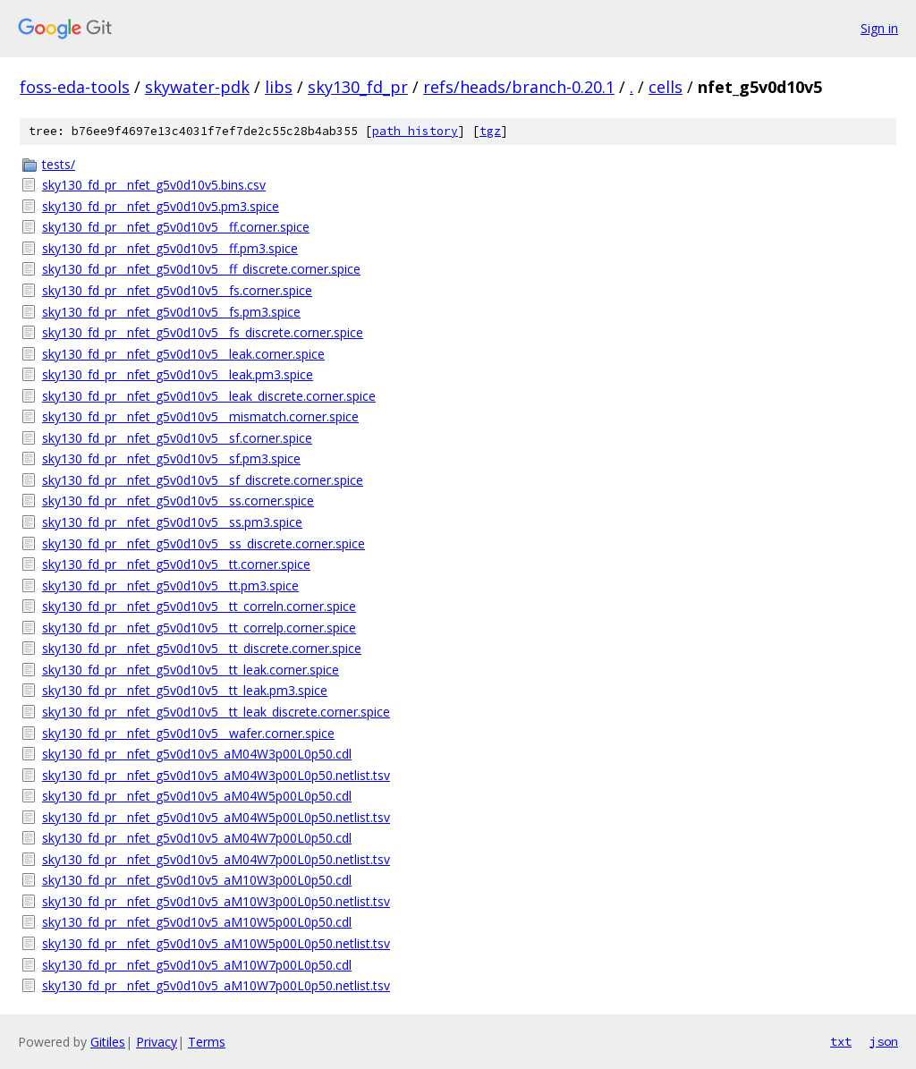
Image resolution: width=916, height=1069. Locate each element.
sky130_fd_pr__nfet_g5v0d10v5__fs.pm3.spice (171, 311)
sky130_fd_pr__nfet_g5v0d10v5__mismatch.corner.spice (200, 416)
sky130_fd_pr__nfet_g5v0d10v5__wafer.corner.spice (188, 733)
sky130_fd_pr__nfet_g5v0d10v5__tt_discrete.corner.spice (201, 648)
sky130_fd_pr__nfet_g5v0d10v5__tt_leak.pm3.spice (184, 690)
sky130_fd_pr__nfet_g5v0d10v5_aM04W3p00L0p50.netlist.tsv (216, 775)
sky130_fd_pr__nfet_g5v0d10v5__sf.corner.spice (177, 437)
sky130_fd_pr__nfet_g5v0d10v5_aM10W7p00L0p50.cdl (197, 964)
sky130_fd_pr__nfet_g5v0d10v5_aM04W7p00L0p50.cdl (197, 837)
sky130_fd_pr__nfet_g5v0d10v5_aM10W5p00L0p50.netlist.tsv (216, 943)
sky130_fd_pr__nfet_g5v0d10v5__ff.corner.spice (176, 226)
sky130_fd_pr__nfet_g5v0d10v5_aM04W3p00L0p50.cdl (197, 753)
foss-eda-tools (75, 87)
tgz (490, 131)
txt (841, 1041)
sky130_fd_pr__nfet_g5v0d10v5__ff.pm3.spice (170, 248)
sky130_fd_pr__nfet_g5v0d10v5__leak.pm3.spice (177, 374)
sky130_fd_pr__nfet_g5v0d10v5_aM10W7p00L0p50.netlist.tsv (216, 985)
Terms (206, 1041)
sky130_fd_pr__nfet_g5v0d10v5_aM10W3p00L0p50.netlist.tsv (216, 901)
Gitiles (107, 1041)
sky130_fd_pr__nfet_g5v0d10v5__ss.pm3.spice (172, 521)
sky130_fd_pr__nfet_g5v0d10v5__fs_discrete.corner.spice (202, 332)
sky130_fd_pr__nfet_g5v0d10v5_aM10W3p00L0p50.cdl (197, 879)
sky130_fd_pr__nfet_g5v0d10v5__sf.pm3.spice (171, 458)
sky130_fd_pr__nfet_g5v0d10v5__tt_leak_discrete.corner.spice (216, 711)
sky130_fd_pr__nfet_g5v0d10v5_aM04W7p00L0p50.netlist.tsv (216, 859)
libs (279, 87)
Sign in (879, 28)
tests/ (58, 164)
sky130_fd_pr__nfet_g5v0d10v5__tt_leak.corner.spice (190, 669)
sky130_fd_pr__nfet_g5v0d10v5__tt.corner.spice (176, 564)
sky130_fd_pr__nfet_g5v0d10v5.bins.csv (154, 184)
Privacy (156, 1041)
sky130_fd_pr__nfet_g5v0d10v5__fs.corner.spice (177, 290)
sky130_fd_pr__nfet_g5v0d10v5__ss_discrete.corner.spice (203, 543)
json (883, 1041)
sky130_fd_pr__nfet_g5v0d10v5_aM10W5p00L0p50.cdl (197, 921)
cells (666, 87)
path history (415, 131)
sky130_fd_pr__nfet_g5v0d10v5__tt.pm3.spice (170, 585)
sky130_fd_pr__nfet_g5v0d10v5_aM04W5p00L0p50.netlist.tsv (216, 817)
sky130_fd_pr (358, 87)
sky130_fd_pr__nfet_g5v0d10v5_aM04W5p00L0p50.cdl (197, 795)
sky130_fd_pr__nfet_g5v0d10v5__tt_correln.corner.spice (199, 606)
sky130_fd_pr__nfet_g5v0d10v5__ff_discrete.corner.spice (201, 268)
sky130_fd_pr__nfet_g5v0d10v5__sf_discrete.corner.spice (202, 479)
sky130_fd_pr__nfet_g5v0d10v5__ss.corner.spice (178, 500)
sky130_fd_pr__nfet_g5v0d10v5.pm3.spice (160, 206)
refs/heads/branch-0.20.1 (519, 87)
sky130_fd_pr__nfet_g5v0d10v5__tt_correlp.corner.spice (199, 627)
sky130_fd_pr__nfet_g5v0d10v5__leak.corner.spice (183, 353)
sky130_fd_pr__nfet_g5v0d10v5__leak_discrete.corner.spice (209, 395)
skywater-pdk (197, 87)
